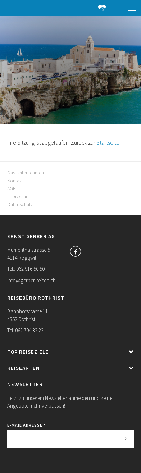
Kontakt (15, 180)
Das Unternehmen (25, 172)
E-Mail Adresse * (26, 425)
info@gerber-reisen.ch (31, 280)
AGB (11, 188)
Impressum (18, 196)
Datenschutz (20, 204)
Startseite (107, 142)
